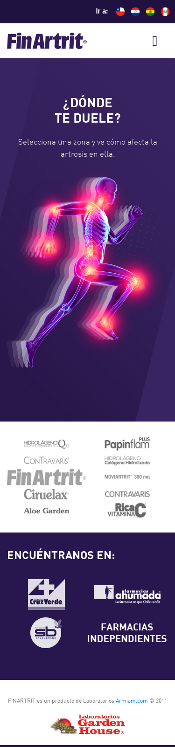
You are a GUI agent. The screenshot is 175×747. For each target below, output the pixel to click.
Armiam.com (132, 701)
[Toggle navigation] (155, 41)
